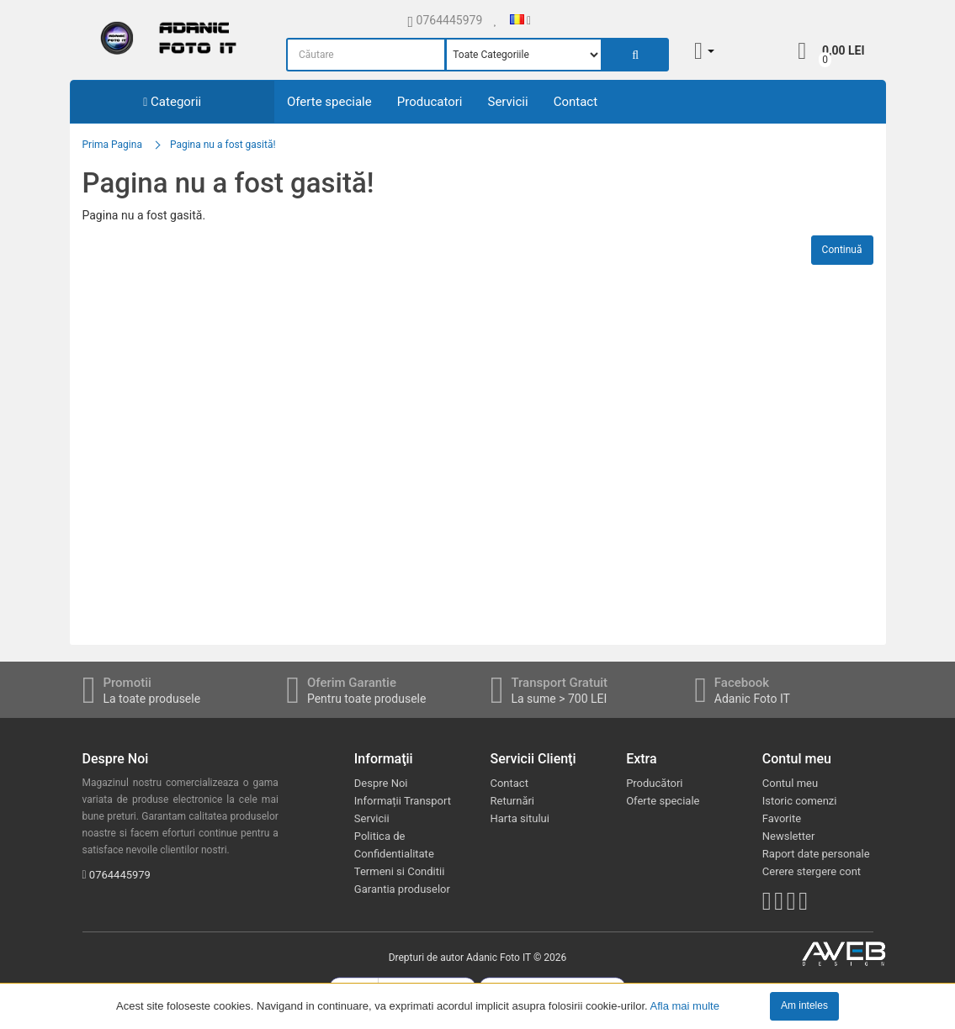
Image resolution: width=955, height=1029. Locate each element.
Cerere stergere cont (811, 871)
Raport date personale (816, 853)
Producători (654, 783)
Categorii (172, 101)
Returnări (512, 800)
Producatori (430, 101)
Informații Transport (402, 800)
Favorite (781, 818)
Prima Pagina (112, 144)
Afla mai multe (684, 1005)
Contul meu (790, 783)
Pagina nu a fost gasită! (223, 144)
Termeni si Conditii (399, 871)
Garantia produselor (402, 889)
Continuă (842, 250)
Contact (575, 101)
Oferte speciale (329, 101)
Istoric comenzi (799, 800)
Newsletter (788, 836)
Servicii (507, 101)
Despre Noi (381, 783)
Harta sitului (519, 818)
